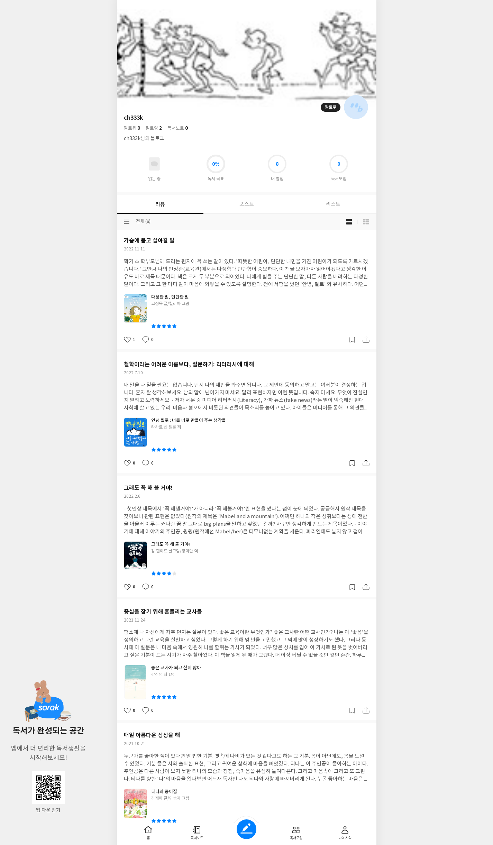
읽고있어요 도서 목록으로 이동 (154, 164)
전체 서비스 (366, 7)
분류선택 (127, 222)
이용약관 (254, 283)
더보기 (351, 7)
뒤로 (127, 7)
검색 (337, 7)
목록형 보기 (366, 222)
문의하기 (274, 283)
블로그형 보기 (349, 222)
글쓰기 (246, 829)
